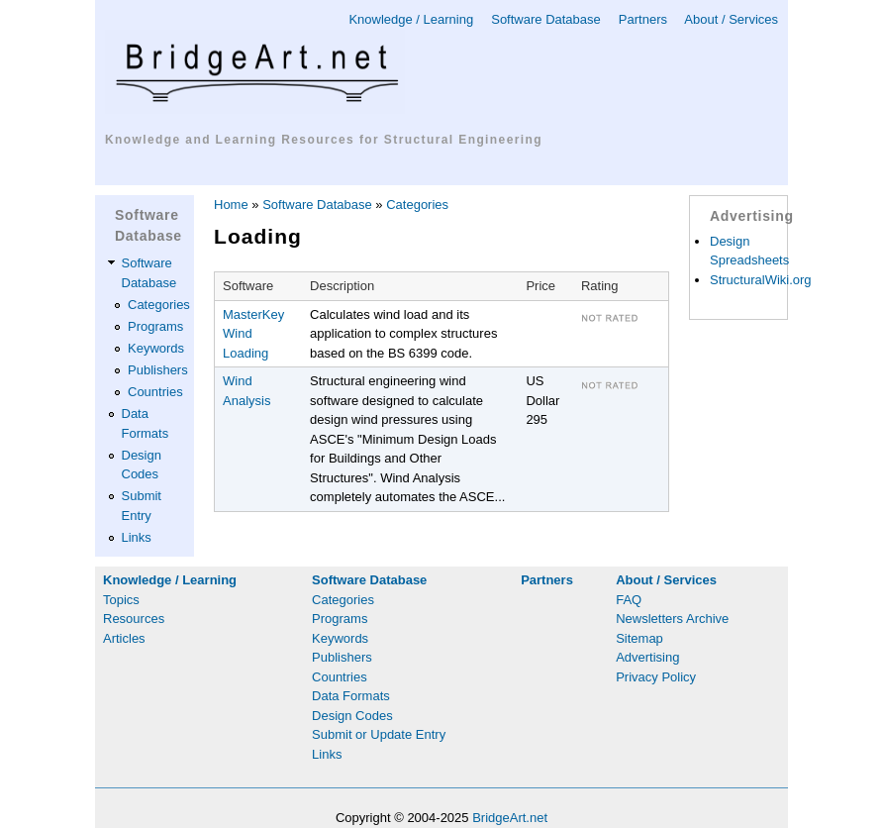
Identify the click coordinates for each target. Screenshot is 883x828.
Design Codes (352, 715)
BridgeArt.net (509, 817)
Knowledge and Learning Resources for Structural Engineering (323, 140)
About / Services (731, 19)
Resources (133, 618)
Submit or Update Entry (378, 734)
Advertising (647, 657)
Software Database (546, 19)
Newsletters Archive (672, 618)
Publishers (158, 369)
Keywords (156, 348)
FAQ (628, 599)
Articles (124, 638)
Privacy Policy (656, 677)
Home (231, 204)
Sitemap (639, 638)
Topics (121, 599)
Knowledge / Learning (410, 19)
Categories (159, 304)
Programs (155, 326)
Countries (155, 391)
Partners (643, 19)
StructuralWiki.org (761, 279)
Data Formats (351, 695)
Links (136, 537)
